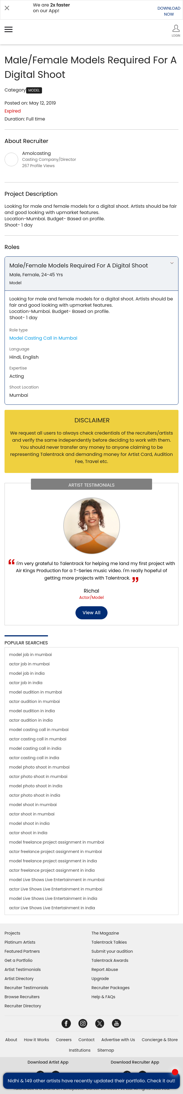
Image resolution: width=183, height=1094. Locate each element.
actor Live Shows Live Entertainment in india (52, 908)
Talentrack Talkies (109, 942)
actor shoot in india (28, 833)
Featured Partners (22, 951)
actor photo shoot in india (34, 795)
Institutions (80, 1050)
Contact (86, 1039)
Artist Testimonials (23, 969)
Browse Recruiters (22, 997)
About (11, 1039)
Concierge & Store (160, 1039)
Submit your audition (112, 951)
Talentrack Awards (110, 960)
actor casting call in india (34, 758)
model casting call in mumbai (39, 729)
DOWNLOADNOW (168, 11)
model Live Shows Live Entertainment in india (53, 898)
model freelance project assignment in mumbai (56, 842)
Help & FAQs (103, 997)
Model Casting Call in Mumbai (43, 338)
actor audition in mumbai (34, 701)
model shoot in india (29, 823)
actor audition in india (30, 720)
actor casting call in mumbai (37, 739)
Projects (12, 933)
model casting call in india (35, 748)
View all (91, 612)
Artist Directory (19, 978)
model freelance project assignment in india (53, 861)
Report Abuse (105, 969)
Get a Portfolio (18, 960)
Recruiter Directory (23, 1006)
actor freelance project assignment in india (52, 870)
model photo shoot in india (35, 786)
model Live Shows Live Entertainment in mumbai (56, 880)
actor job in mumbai (29, 664)
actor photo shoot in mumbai (38, 776)
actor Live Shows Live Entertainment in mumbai (55, 889)
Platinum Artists (20, 942)
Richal (91, 590)
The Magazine (105, 933)
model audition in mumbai (35, 692)
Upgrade (100, 978)
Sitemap (105, 1050)
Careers (63, 1039)
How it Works (36, 1039)
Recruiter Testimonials (26, 987)
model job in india (27, 673)
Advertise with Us (118, 1039)
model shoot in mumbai (33, 804)
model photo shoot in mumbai (39, 767)
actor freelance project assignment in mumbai (55, 851)
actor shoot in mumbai (31, 814)
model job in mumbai (30, 654)
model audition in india (32, 711)
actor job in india (26, 683)
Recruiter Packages (111, 987)
